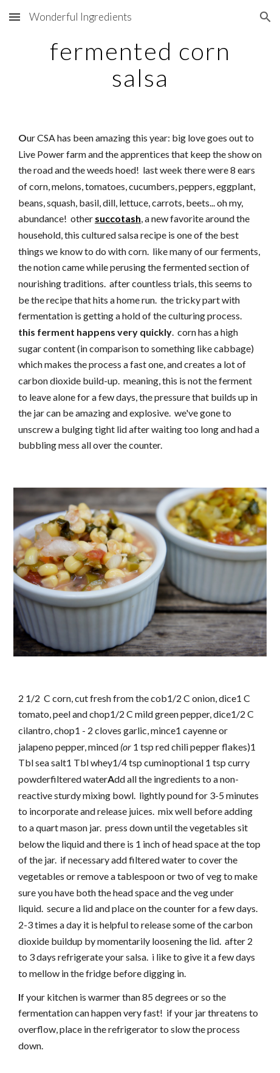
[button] (14, 16)
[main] (140, 64)
